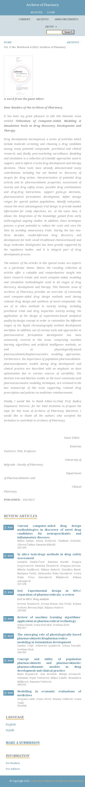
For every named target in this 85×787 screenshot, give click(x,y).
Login (51, 12)
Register (36, 12)
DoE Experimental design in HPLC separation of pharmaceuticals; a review (49, 595)
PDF (10, 527)
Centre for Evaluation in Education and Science (56, 781)
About (50, 26)
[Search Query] (54, 32)
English (11, 724)
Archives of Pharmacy (42, 5)
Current (24, 19)
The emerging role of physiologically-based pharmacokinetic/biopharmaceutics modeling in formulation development (49, 638)
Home (8, 42)
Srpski (10, 730)
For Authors (13, 768)
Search (68, 32)
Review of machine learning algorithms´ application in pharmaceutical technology (49, 619)
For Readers (13, 763)
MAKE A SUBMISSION (23, 743)
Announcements (66, 19)
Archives (42, 19)
